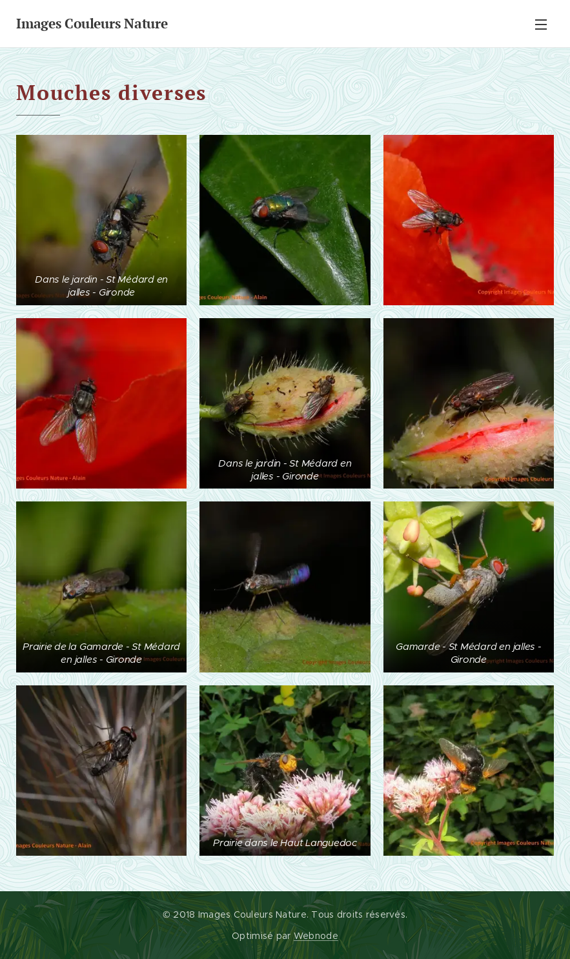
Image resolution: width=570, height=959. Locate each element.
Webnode (316, 936)
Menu (541, 24)
